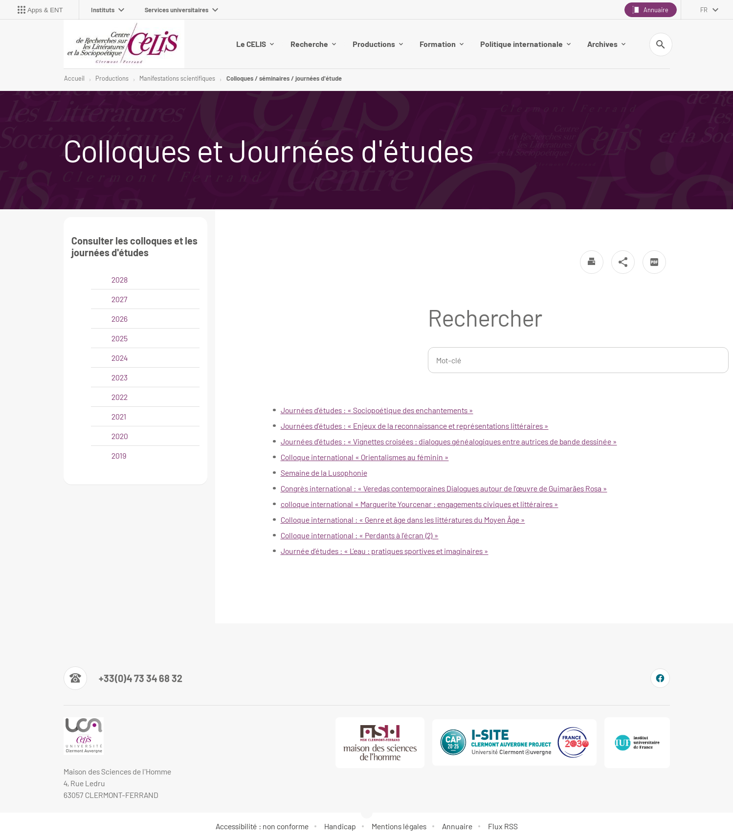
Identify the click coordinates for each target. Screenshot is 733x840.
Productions (378, 43)
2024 (119, 357)
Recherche (313, 43)
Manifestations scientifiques (177, 78)
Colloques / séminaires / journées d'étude (284, 78)
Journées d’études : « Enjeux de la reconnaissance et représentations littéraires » (415, 425)
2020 (119, 436)
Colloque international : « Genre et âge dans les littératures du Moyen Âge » (403, 519)
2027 (119, 299)
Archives (606, 43)
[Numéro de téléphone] (123, 678)
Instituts (107, 10)
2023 (119, 377)
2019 (118, 455)
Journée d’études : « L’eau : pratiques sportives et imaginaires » (385, 550)
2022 (119, 396)
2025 (119, 338)
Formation (442, 43)
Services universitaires (181, 10)
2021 (118, 416)
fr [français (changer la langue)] (704, 10)
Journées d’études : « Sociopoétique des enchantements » (377, 410)
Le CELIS (255, 43)
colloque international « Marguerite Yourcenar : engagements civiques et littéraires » (419, 503)
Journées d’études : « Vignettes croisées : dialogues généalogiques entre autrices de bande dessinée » (449, 441)
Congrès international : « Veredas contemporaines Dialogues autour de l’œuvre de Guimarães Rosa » (444, 488)
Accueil (74, 78)
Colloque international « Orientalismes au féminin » (365, 457)
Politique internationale (525, 43)
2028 (119, 279)
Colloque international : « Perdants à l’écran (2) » (360, 535)
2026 (119, 318)
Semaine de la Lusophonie (324, 472)
